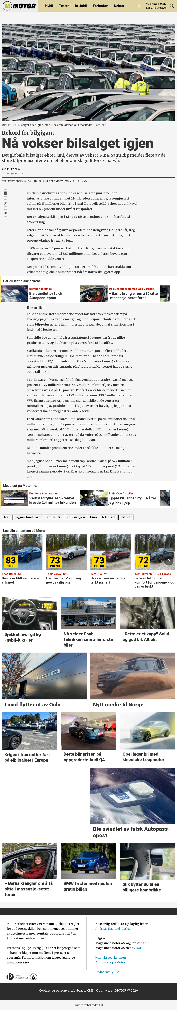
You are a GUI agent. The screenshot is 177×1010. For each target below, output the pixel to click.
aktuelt (126, 517)
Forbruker (100, 6)
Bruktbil (81, 6)
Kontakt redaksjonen (110, 957)
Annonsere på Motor (110, 962)
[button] (165, 291)
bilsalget (109, 517)
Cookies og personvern (56, 990)
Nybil (49, 6)
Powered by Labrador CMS (88, 1005)
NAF (139, 948)
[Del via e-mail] (5, 213)
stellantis (54, 517)
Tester (64, 6)
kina (93, 517)
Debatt (119, 6)
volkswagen (76, 517)
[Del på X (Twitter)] (5, 203)
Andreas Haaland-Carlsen (114, 929)
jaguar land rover (28, 517)
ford (7, 517)
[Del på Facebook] (5, 193)
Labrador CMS (83, 990)
